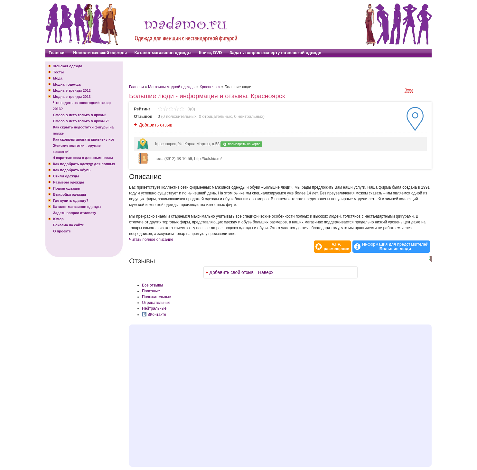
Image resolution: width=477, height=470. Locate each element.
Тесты (58, 72)
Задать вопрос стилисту (74, 213)
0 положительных (180, 116)
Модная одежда (66, 84)
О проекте (62, 231)
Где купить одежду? (71, 200)
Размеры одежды (68, 182)
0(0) (176, 109)
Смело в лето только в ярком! (79, 115)
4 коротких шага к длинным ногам (83, 158)
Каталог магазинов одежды (163, 52)
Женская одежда (67, 66)
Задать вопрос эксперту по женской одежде (275, 52)
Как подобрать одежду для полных (84, 164)
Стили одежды (66, 176)
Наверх (266, 272)
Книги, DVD (210, 52)
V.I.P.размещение (336, 246)
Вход (409, 90)
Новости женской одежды (100, 52)
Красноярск (210, 87)
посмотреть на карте (241, 144)
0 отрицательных (215, 116)
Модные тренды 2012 (72, 90)
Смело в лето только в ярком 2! (81, 121)
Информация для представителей (395, 246)
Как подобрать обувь (71, 170)
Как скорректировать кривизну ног (83, 139)
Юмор (58, 219)
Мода (57, 78)
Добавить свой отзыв (232, 272)
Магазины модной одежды (171, 87)
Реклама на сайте (68, 225)
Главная (57, 52)
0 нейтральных (248, 116)
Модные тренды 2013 (72, 97)
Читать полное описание (151, 239)
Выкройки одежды (69, 194)
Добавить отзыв (156, 124)
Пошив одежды (66, 188)
